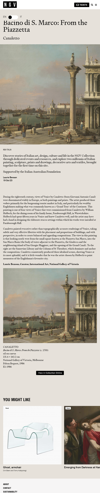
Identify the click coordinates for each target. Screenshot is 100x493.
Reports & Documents (13, 428)
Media (6, 421)
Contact (7, 413)
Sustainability (10, 417)
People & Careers (11, 425)
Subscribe (10, 450)
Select (13, 17)
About (6, 410)
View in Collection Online (50, 298)
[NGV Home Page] (10, 4)
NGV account (8, 443)
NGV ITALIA (7, 150)
